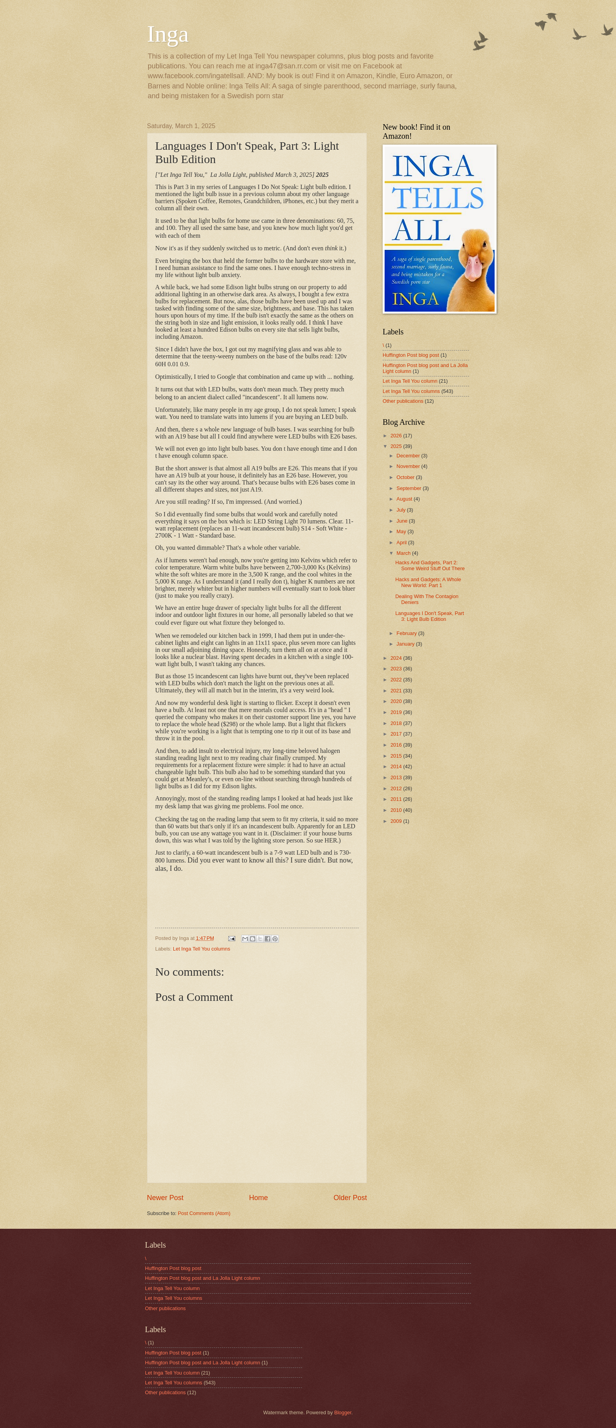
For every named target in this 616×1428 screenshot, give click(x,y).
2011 (396, 799)
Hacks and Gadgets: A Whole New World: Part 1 (428, 582)
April (402, 542)
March (404, 553)
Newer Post (165, 1198)
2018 (396, 723)
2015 (396, 756)
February (407, 633)
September (409, 488)
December (408, 456)
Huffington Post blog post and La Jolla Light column (202, 1278)
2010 (396, 810)
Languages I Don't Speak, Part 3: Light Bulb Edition (429, 616)
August (405, 499)
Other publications (403, 401)
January (406, 644)
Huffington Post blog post (411, 355)
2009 (396, 821)
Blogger (343, 1412)
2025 (396, 446)
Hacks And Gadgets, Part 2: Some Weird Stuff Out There (430, 565)
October (406, 477)
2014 (396, 766)
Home (258, 1198)
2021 (396, 691)
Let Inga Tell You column (410, 381)
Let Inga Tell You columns (201, 949)
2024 (396, 658)
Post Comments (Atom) (204, 1213)
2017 (396, 734)
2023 (396, 669)
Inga (168, 34)
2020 (396, 701)
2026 (396, 436)
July (401, 510)
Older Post (350, 1198)
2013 (396, 777)
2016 (396, 745)
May (401, 531)
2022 (396, 680)
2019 (396, 712)
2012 (396, 788)
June (402, 521)
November (408, 466)
